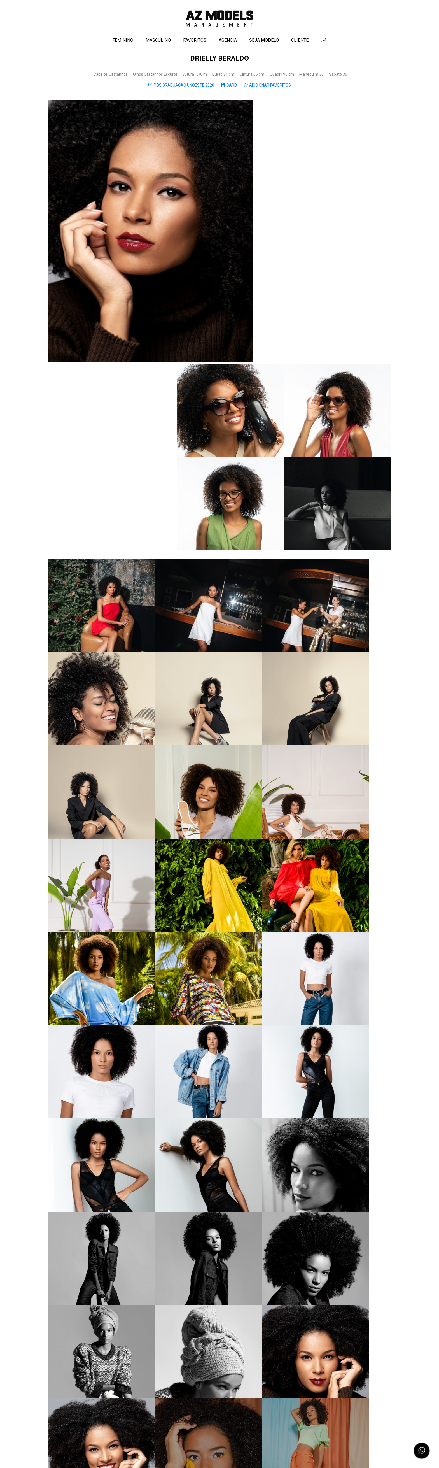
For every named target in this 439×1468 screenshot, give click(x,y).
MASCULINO (158, 44)
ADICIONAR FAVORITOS (267, 90)
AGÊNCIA (228, 44)
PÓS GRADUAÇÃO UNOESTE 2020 (181, 90)
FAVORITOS (195, 44)
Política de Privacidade (235, 1455)
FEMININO (123, 44)
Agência (192, 1455)
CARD (229, 90)
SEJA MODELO (264, 44)
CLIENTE (300, 44)
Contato (208, 1455)
